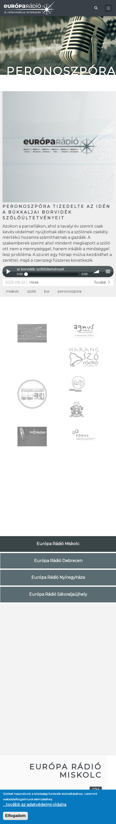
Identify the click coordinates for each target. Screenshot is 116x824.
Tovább (102, 282)
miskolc (12, 291)
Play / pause (8, 271)
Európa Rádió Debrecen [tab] (58, 560)
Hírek (34, 282)
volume (96, 271)
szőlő (31, 291)
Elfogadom (15, 816)
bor (47, 291)
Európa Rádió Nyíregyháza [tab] (58, 577)
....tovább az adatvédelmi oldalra (34, 804)
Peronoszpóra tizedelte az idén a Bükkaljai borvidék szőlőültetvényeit (56, 212)
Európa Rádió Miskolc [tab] (58, 543)
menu (108, 271)
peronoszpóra (69, 291)
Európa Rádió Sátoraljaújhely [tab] (58, 594)
